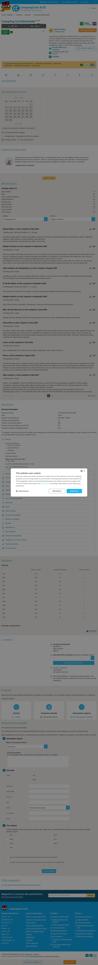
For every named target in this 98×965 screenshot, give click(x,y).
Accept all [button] (74, 491)
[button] (22, 491)
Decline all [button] (57, 491)
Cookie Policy (45, 483)
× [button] (84, 471)
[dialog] (49, 482)
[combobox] (81, 471)
